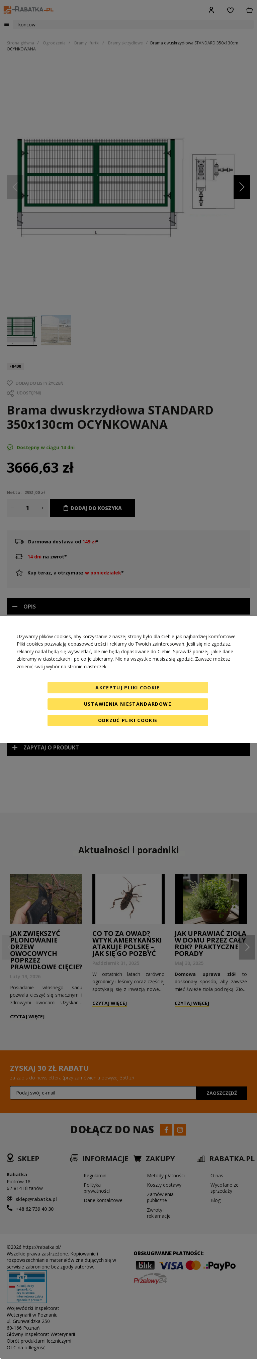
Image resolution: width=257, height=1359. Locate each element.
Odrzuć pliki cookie (128, 720)
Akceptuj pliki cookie (127, 687)
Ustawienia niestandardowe (127, 704)
